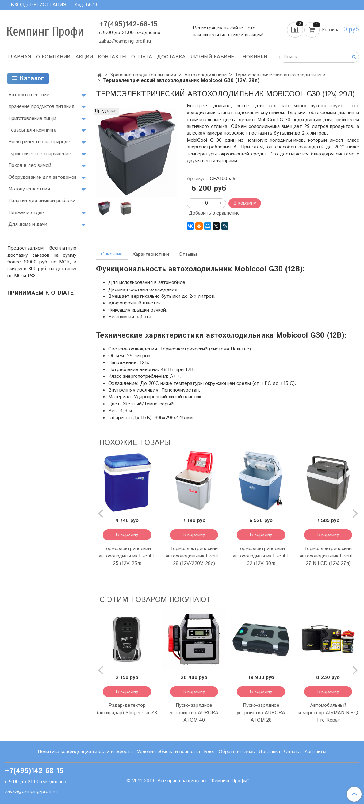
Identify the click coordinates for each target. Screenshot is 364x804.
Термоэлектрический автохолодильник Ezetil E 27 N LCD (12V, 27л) (328, 556)
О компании (53, 56)
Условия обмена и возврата (168, 751)
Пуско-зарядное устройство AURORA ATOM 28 (261, 713)
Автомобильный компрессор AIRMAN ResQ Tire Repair (328, 713)
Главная (19, 56)
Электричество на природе (39, 141)
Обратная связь (237, 751)
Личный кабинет (214, 56)
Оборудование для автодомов (42, 177)
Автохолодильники (205, 74)
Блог (209, 751)
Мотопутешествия (29, 189)
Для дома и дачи (27, 224)
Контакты (112, 56)
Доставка (171, 56)
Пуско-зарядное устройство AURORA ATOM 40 (194, 713)
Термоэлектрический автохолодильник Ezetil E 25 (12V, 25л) (127, 556)
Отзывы (188, 254)
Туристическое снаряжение (39, 153)
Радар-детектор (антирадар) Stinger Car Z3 (127, 709)
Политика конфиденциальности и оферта (85, 751)
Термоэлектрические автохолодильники (280, 74)
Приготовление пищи (32, 118)
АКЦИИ (84, 56)
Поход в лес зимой (29, 165)
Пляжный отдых (26, 212)
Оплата (141, 56)
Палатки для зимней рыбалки (41, 200)
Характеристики (150, 254)
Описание (112, 254)
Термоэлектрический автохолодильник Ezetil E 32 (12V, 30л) (261, 556)
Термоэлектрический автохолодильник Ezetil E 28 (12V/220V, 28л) (194, 556)
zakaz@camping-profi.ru (125, 41)
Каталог (28, 78)
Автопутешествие (28, 94)
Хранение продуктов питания (143, 74)
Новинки (255, 56)
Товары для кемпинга (32, 130)
